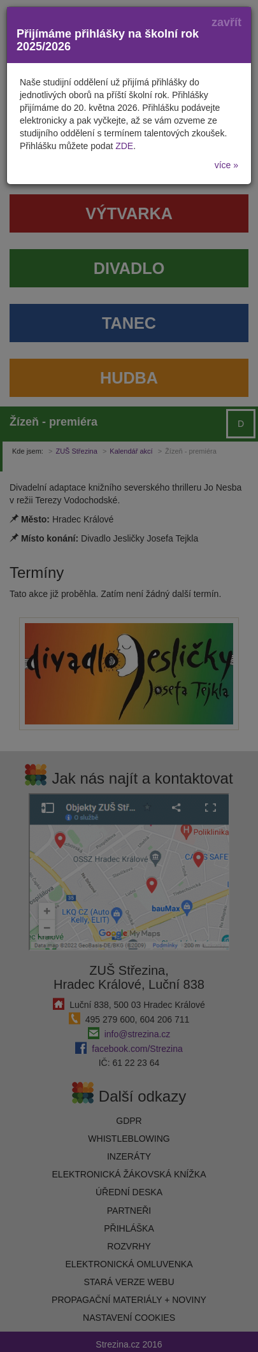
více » (226, 165)
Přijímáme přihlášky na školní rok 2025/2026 (108, 40)
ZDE (124, 146)
